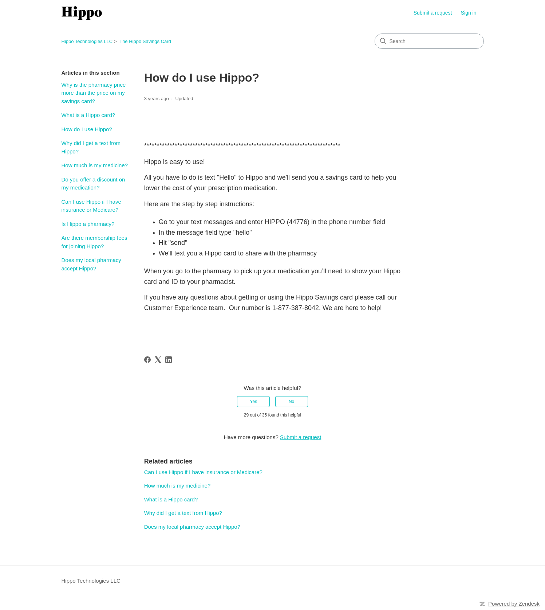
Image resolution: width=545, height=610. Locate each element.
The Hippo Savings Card (145, 41)
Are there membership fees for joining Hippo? (94, 242)
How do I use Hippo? (87, 129)
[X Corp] (158, 359)
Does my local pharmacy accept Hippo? (91, 264)
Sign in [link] (469, 13)
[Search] (429, 41)
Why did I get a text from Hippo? (91, 147)
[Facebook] (147, 359)
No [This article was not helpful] (291, 401)
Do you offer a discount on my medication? (93, 183)
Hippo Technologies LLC (87, 41)
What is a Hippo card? (88, 115)
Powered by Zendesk (514, 604)
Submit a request (433, 13)
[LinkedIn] (168, 359)
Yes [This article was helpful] (253, 401)
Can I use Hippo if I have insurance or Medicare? (91, 206)
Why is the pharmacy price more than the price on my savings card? (94, 93)
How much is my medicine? (95, 165)
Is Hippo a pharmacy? (88, 224)
